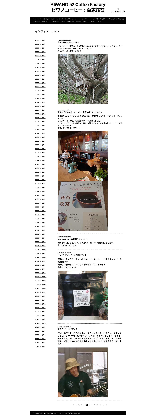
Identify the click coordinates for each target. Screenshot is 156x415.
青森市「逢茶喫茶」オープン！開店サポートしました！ (80, 112)
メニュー (74, 19)
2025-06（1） (40, 67)
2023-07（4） (40, 156)
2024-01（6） (40, 133)
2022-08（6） (40, 199)
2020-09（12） (40, 288)
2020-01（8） (40, 319)
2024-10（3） (40, 98)
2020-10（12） (40, 284)
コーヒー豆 (60, 19)
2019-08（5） (40, 339)
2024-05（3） (40, 118)
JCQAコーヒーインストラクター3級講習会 (61, 21)
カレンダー (36, 21)
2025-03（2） (40, 79)
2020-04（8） (40, 308)
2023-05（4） (40, 164)
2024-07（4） (40, 110)
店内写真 (102, 19)
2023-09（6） (40, 149)
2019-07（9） (40, 343)
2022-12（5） (40, 184)
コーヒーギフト (83, 19)
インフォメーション (49, 19)
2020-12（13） (40, 277)
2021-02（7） (40, 269)
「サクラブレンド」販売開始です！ (72, 255)
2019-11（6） (40, 327)
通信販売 (67, 19)
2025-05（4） (40, 71)
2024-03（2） (40, 125)
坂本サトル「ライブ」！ (67, 329)
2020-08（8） (40, 292)
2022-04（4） (40, 215)
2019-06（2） (40, 346)
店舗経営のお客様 (81, 21)
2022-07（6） (40, 203)
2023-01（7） (40, 180)
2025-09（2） (40, 56)
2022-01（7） (40, 226)
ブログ (100, 21)
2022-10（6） (40, 191)
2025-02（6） (40, 83)
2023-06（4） (40, 160)
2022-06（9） (40, 207)
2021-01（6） (40, 273)
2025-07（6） (40, 63)
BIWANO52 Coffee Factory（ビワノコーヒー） (52, 413)
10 (100, 404)
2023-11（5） (40, 141)
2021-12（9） (40, 230)
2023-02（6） (40, 176)
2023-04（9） (40, 168)
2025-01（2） (40, 87)
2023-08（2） (40, 153)
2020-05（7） (40, 304)
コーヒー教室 (94, 19)
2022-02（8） (40, 222)
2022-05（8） (40, 211)
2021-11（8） (40, 234)
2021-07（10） (40, 249)
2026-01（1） (40, 40)
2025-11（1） (40, 48)
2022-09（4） (40, 195)
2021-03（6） (40, 265)
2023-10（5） (40, 145)
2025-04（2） (40, 75)
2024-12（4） (40, 90)
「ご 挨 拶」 (92, 21)
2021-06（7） (40, 253)
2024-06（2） (40, 114)
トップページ (37, 19)
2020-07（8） (40, 296)
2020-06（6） (40, 300)
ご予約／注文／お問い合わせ (115, 19)
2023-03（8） (40, 172)
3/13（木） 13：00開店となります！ (73, 239)
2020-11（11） (40, 280)
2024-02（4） (40, 129)
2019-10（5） (40, 331)
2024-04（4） (40, 121)
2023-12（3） (40, 137)
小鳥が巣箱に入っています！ (69, 42)
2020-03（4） (40, 311)
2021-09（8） (40, 242)
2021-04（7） (40, 261)
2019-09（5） (40, 335)
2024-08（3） (40, 106)
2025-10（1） (40, 52)
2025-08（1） (40, 59)
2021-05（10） (40, 257)
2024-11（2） (40, 94)
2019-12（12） (40, 323)
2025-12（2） (40, 44)
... (103, 404)
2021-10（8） (40, 238)
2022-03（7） (40, 218)
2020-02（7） (40, 315)
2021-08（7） (40, 246)
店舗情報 (44, 21)
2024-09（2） (40, 102)
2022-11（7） (40, 187)
